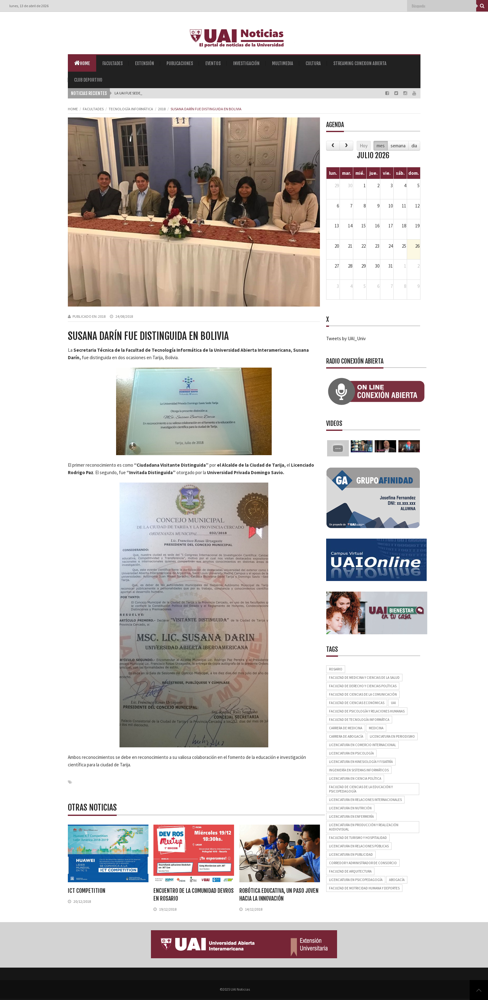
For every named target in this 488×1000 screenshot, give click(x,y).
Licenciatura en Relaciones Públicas (359, 846)
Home (82, 63)
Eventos (213, 63)
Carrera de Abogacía (346, 736)
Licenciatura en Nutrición (350, 808)
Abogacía (397, 880)
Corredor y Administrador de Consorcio (363, 863)
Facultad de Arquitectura (350, 871)
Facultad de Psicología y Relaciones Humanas (367, 711)
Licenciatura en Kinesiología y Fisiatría (361, 762)
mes (381, 146)
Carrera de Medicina (345, 728)
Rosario (335, 669)
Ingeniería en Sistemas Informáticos (359, 770)
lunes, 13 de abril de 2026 (29, 5)
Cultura (313, 63)
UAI (393, 703)
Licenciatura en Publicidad (351, 854)
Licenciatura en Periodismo (392, 736)
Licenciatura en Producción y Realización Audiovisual (363, 827)
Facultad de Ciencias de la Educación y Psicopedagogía (361, 789)
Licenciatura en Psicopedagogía (355, 880)
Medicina (376, 728)
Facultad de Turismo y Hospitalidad (358, 838)
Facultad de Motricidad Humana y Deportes (364, 888)
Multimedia (282, 63)
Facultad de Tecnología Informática (359, 719)
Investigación (246, 63)
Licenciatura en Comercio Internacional (362, 745)
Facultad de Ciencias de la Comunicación (363, 694)
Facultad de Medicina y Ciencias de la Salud (364, 677)
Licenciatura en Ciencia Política (355, 778)
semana (398, 146)
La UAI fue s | (125, 93)
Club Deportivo (88, 80)
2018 (162, 109)
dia (414, 146)
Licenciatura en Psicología (351, 753)
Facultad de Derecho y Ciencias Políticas (362, 686)
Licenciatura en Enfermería (351, 816)
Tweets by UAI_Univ (346, 338)
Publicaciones (180, 63)
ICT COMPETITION (86, 890)
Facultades (112, 63)
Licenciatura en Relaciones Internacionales (365, 800)
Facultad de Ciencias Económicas (356, 703)
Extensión (144, 63)
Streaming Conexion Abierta (360, 63)
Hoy (364, 146)
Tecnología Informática (131, 109)
